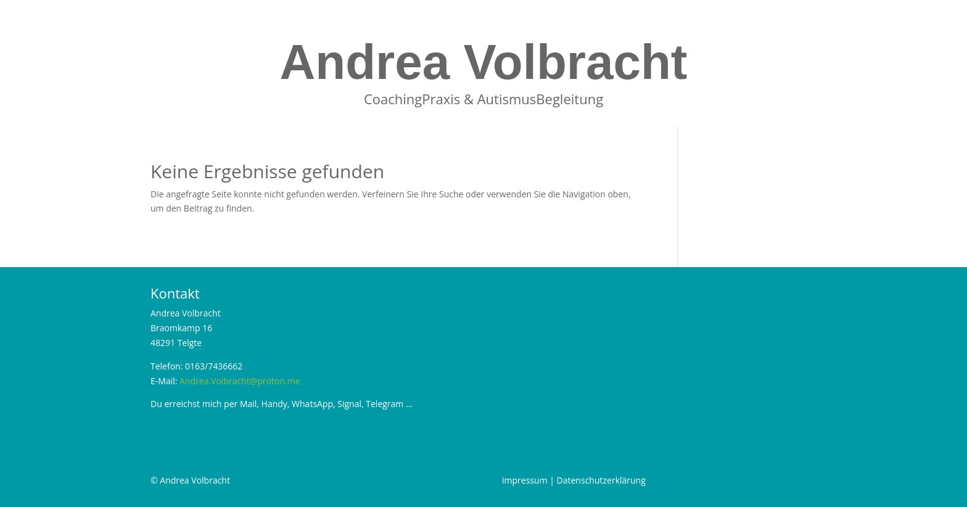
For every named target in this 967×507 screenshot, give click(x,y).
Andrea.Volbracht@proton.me (239, 381)
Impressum (525, 480)
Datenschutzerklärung (601, 480)
